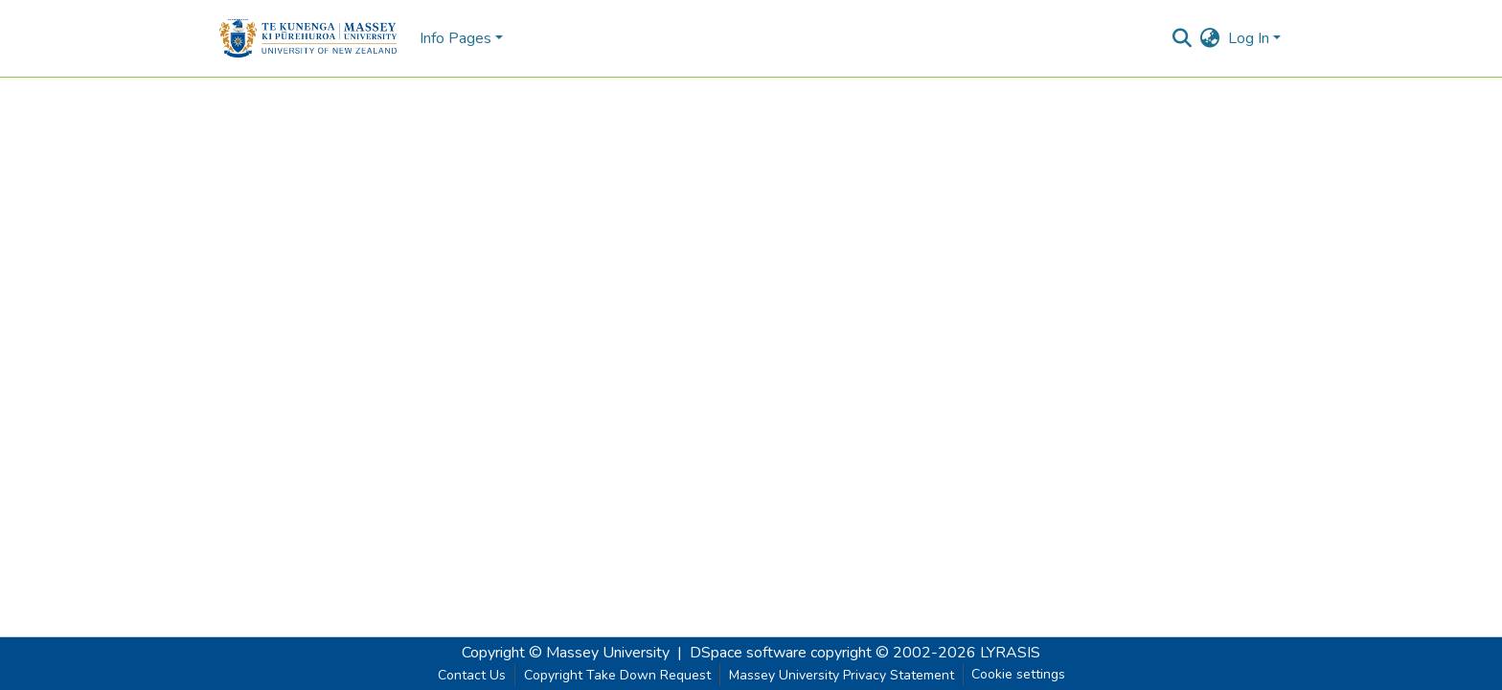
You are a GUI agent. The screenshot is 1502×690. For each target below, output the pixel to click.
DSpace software (748, 652)
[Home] (308, 38)
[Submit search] (1183, 38)
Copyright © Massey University (566, 652)
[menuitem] (1210, 38)
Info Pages (455, 38)
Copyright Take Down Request (617, 675)
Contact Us (472, 675)
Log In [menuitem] (1248, 38)
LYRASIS (1010, 652)
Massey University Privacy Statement (841, 675)
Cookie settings (1018, 674)
